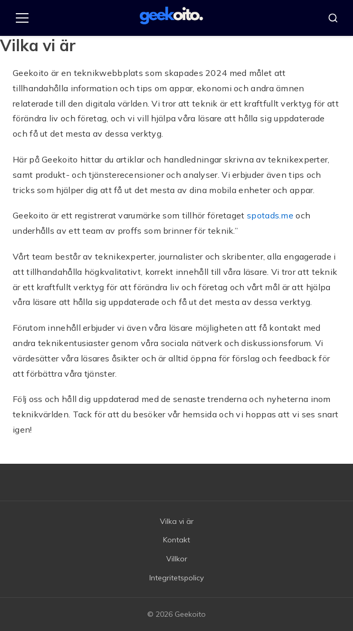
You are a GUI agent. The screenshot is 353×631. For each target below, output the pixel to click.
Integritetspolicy (176, 577)
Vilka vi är (177, 521)
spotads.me (270, 215)
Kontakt (176, 539)
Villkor (176, 558)
